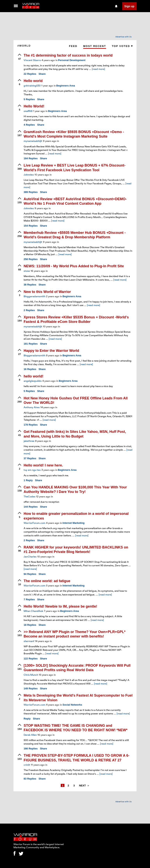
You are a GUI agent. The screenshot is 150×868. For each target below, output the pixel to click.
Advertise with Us (123, 36)
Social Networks (72, 704)
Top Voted (122, 46)
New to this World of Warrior (47, 292)
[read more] (98, 69)
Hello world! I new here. (43, 465)
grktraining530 (32, 85)
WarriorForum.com (34, 523)
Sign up (129, 6)
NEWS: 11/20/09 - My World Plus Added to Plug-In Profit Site (74, 266)
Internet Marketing (73, 522)
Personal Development (71, 60)
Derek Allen (30, 735)
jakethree (29, 441)
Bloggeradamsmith (34, 296)
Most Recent (94, 46)
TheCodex (29, 496)
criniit (27, 764)
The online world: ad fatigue (47, 581)
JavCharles (30, 556)
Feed (73, 46)
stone (27, 271)
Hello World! (34, 106)
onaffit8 (28, 111)
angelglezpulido (33, 381)
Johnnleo (29, 174)
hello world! (33, 376)
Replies (30, 73)
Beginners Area (65, 85)
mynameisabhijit (33, 141)
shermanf (29, 641)
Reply (28, 480)
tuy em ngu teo (32, 470)
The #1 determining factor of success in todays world (68, 55)
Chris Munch (31, 674)
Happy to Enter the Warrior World (51, 351)
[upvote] (19, 57)
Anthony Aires (32, 407)
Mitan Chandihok (33, 611)
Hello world (33, 81)
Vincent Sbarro (32, 60)
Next (82, 785)
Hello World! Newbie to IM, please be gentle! (60, 606)
